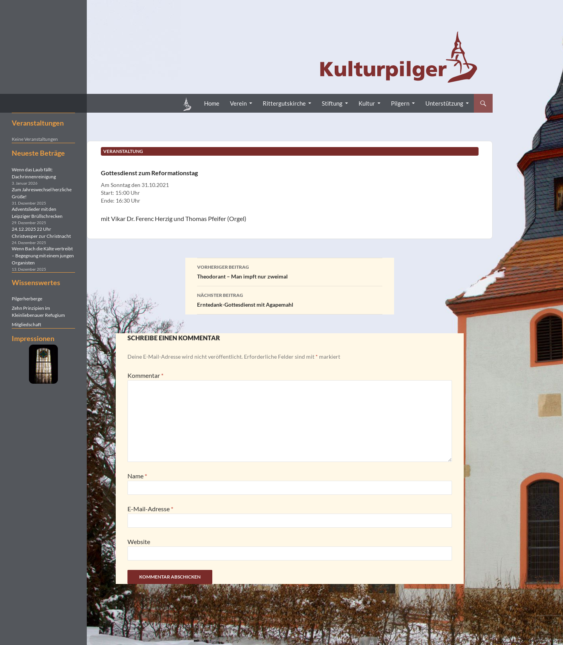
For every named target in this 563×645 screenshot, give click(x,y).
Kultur (367, 103)
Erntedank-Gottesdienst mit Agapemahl (289, 299)
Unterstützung (444, 103)
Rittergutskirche (284, 103)
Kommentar (145, 375)
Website (138, 541)
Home (211, 103)
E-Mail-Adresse (150, 508)
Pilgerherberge (27, 299)
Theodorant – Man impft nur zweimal (289, 271)
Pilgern (400, 103)
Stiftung (332, 103)
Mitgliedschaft (26, 324)
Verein (238, 103)
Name (137, 476)
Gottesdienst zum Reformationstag (149, 172)
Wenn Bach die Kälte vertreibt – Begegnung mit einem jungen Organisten (43, 256)
